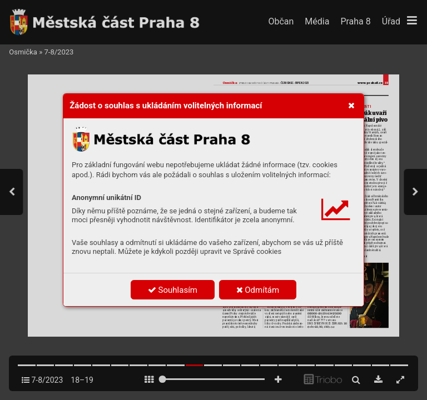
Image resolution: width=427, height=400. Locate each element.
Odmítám (258, 290)
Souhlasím (172, 290)
